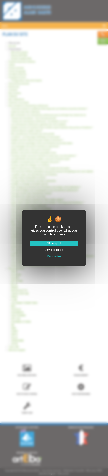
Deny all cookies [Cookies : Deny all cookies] (54, 249)
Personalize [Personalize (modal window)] (54, 256)
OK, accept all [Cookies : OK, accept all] (54, 243)
